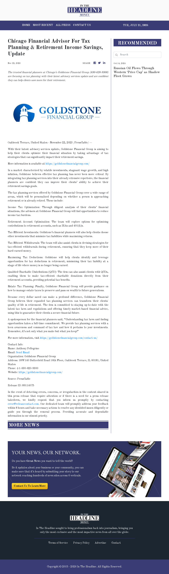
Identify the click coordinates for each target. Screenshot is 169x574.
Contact (116, 543)
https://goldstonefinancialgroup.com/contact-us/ (69, 338)
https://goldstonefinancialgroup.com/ (67, 164)
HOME (26, 25)
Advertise (100, 543)
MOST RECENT (43, 25)
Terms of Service (58, 543)
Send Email (23, 352)
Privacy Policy (81, 543)
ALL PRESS (63, 25)
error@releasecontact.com (23, 404)
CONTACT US (82, 25)
